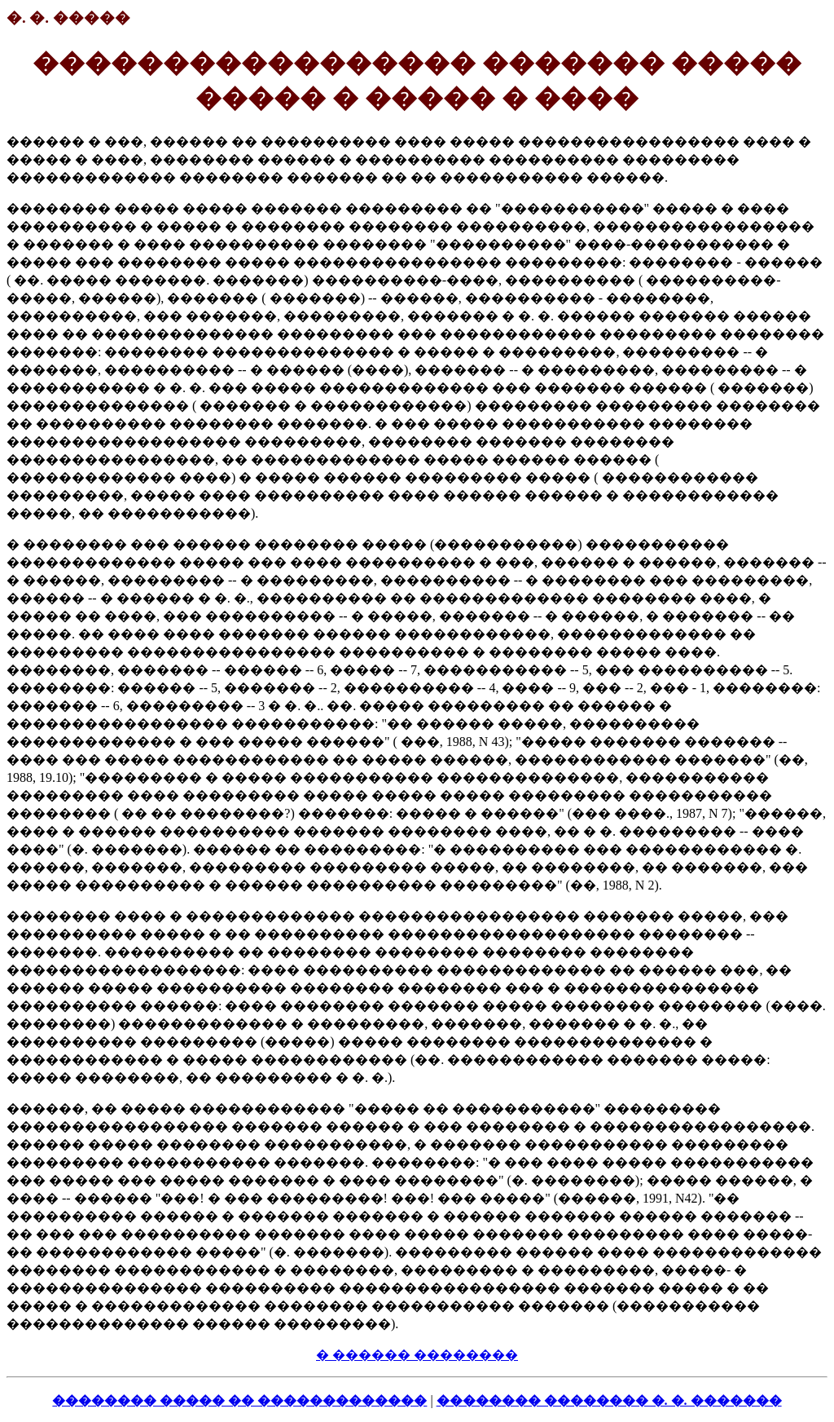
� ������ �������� (417, 1355)
